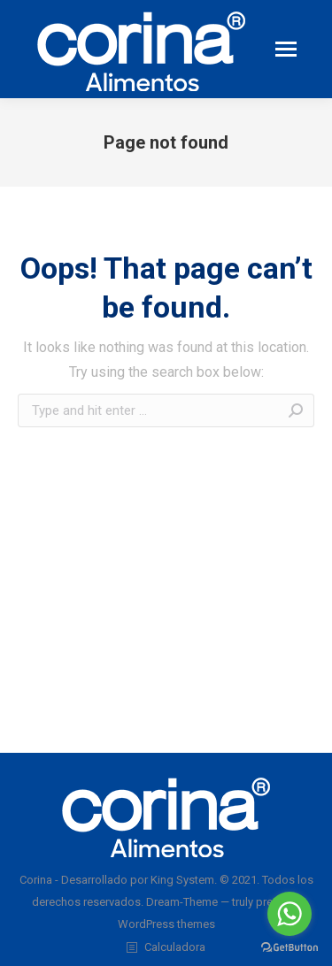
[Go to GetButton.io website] (289, 948)
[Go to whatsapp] (289, 914)
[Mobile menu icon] (285, 49)
